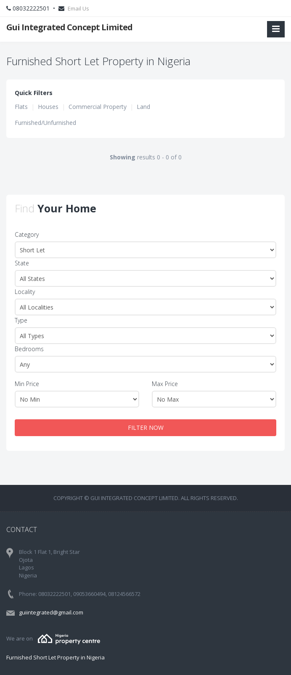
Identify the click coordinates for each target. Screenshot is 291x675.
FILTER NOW (146, 427)
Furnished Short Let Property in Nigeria (55, 657)
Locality (25, 292)
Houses (48, 107)
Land (143, 107)
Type (21, 320)
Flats (21, 107)
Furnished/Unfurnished (45, 123)
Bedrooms (29, 349)
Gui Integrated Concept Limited (69, 27)
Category (27, 234)
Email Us (78, 8)
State (22, 263)
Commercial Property (98, 107)
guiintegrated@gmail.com (51, 612)
